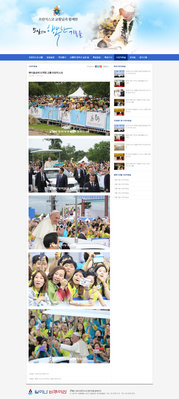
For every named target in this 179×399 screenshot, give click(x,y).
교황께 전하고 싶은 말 (79, 57)
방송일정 (50, 57)
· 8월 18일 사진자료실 (121, 197)
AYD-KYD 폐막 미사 (42, 374)
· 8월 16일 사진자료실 (121, 188)
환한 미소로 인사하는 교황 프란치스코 (48, 379)
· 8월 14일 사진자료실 (121, 180)
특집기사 (108, 57)
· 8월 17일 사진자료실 (121, 193)
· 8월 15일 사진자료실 (121, 184)
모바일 (132, 57)
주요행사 (62, 57)
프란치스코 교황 (36, 57)
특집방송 (97, 57)
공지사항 (143, 57)
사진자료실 (121, 57)
